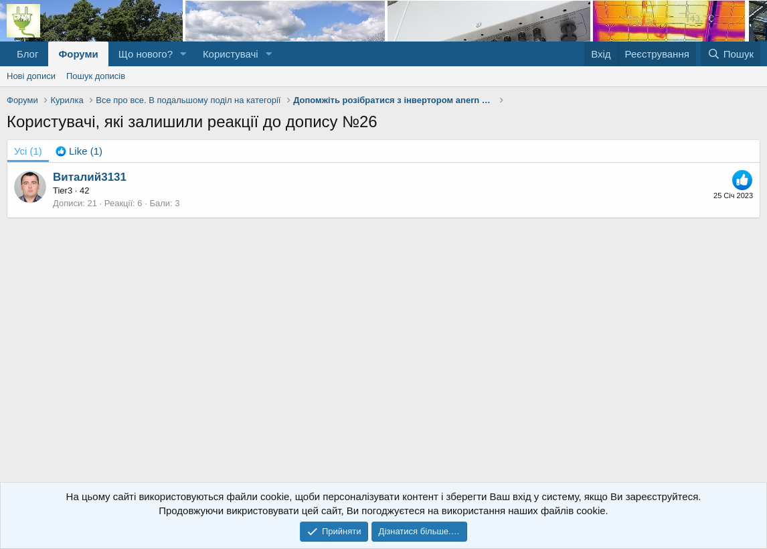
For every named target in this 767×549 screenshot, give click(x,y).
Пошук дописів (95, 76)
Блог (27, 54)
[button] (183, 54)
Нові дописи (31, 76)
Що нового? (145, 54)
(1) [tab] (28, 151)
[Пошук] (730, 54)
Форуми (78, 54)
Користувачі (230, 54)
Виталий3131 (89, 177)
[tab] (79, 151)
